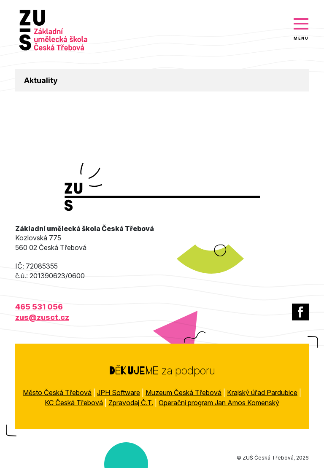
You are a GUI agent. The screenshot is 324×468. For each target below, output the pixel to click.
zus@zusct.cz (42, 317)
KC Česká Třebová (74, 402)
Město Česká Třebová (57, 392)
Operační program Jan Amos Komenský (219, 402)
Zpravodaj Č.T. (130, 402)
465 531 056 (39, 306)
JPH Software (118, 392)
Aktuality (41, 80)
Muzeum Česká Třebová (183, 392)
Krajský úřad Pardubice (262, 392)
